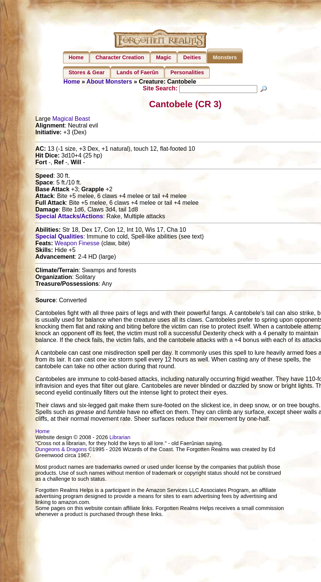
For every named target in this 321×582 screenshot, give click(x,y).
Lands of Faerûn (138, 72)
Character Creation (120, 57)
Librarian (120, 438)
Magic (163, 57)
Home (76, 57)
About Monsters (109, 81)
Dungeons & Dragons (61, 450)
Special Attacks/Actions (69, 217)
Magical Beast (71, 120)
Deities (192, 57)
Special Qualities (59, 237)
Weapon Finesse (77, 244)
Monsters (225, 57)
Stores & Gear (87, 72)
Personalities (187, 72)
